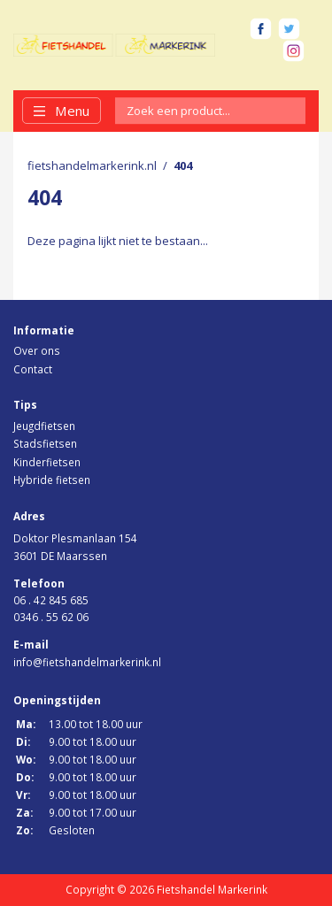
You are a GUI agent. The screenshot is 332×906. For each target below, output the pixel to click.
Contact (32, 369)
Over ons (36, 350)
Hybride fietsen (51, 479)
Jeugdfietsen (44, 425)
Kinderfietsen (47, 462)
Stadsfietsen (45, 443)
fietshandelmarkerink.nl (92, 165)
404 (183, 165)
